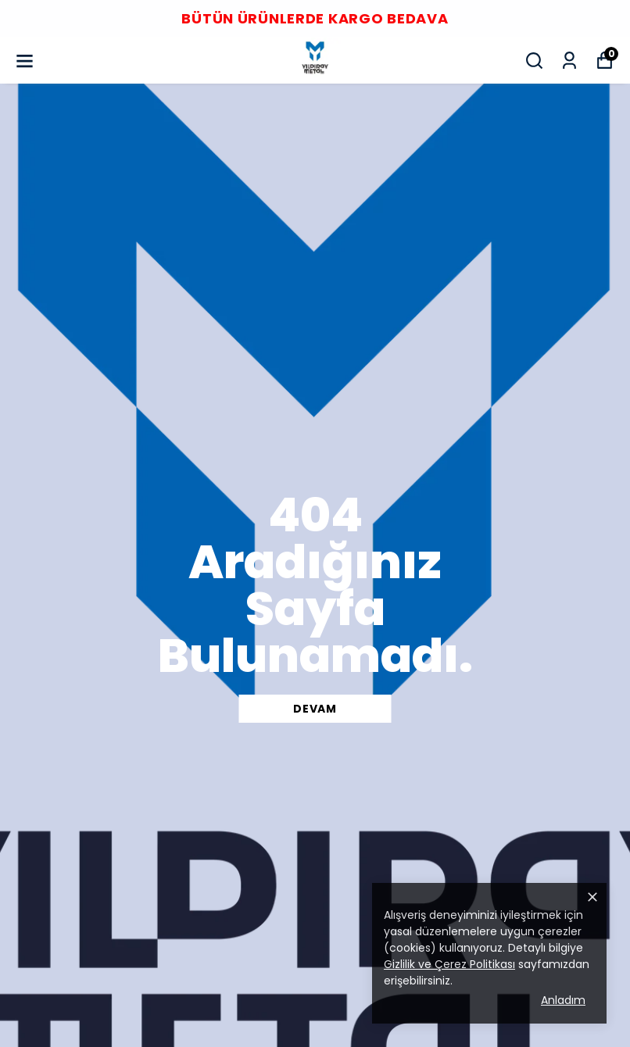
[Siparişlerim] (569, 60)
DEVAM (315, 708)
